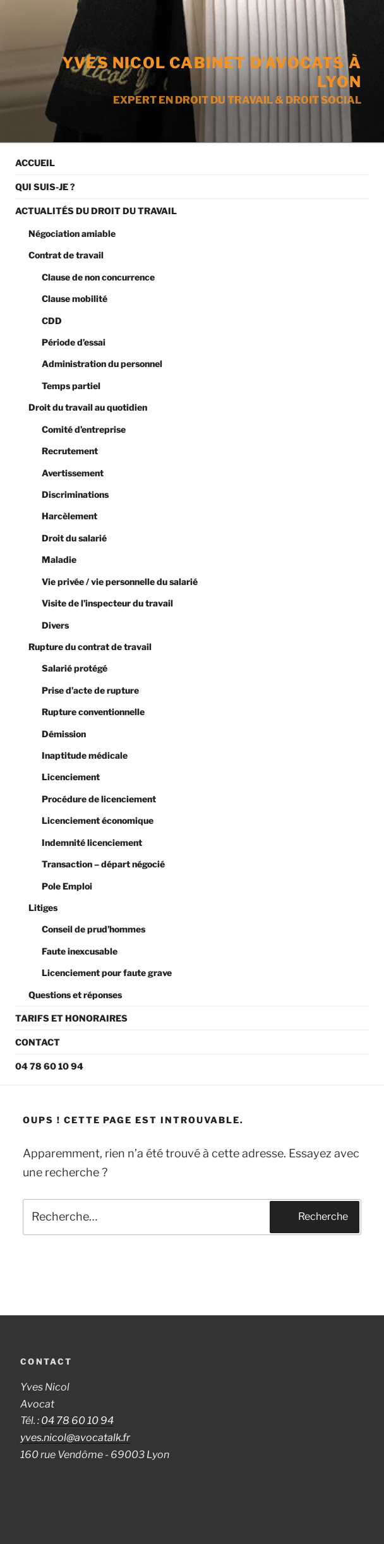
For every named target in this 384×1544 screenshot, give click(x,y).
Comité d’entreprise (84, 429)
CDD (52, 320)
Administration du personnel (102, 363)
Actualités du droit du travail (96, 210)
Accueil (35, 162)
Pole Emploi (67, 886)
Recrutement (70, 450)
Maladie (59, 559)
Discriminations (75, 494)
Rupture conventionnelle (93, 711)
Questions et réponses (75, 994)
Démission (64, 733)
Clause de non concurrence (98, 277)
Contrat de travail (66, 255)
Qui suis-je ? (45, 186)
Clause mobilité (74, 298)
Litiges (42, 907)
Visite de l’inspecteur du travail (107, 603)
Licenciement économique (97, 820)
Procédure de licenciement (99, 798)
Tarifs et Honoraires (71, 1018)
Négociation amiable (72, 233)
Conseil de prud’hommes (93, 929)
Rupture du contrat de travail (90, 646)
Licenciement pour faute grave (107, 972)
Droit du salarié (74, 538)
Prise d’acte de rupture (90, 690)
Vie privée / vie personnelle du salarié (120, 581)
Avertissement (73, 472)
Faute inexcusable (79, 951)
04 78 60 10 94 (49, 1066)
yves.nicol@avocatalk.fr (75, 1438)
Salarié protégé (74, 668)
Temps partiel (71, 385)
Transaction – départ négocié (103, 864)
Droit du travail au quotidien (87, 407)
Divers (55, 625)
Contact (37, 1042)
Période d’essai (73, 342)
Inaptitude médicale (85, 755)
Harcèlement (69, 515)
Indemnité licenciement (92, 842)
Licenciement (71, 776)
